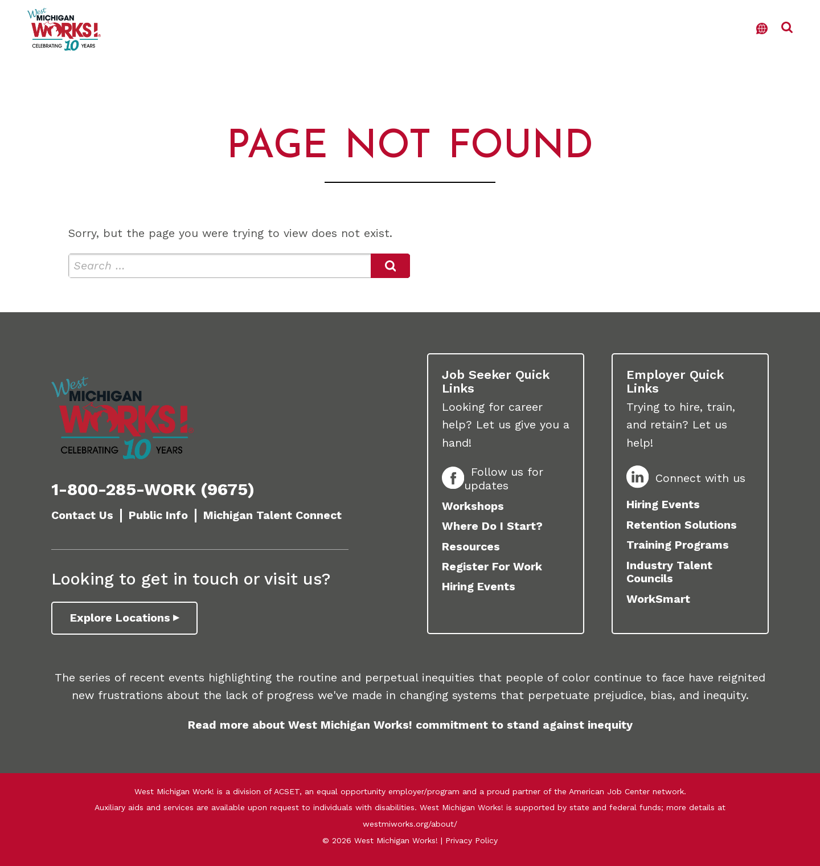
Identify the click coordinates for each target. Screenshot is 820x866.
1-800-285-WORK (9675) (153, 489)
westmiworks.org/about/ (410, 823)
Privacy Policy (471, 840)
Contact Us (82, 515)
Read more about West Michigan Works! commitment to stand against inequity (410, 725)
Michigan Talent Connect (272, 515)
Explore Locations (120, 617)
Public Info (158, 515)
